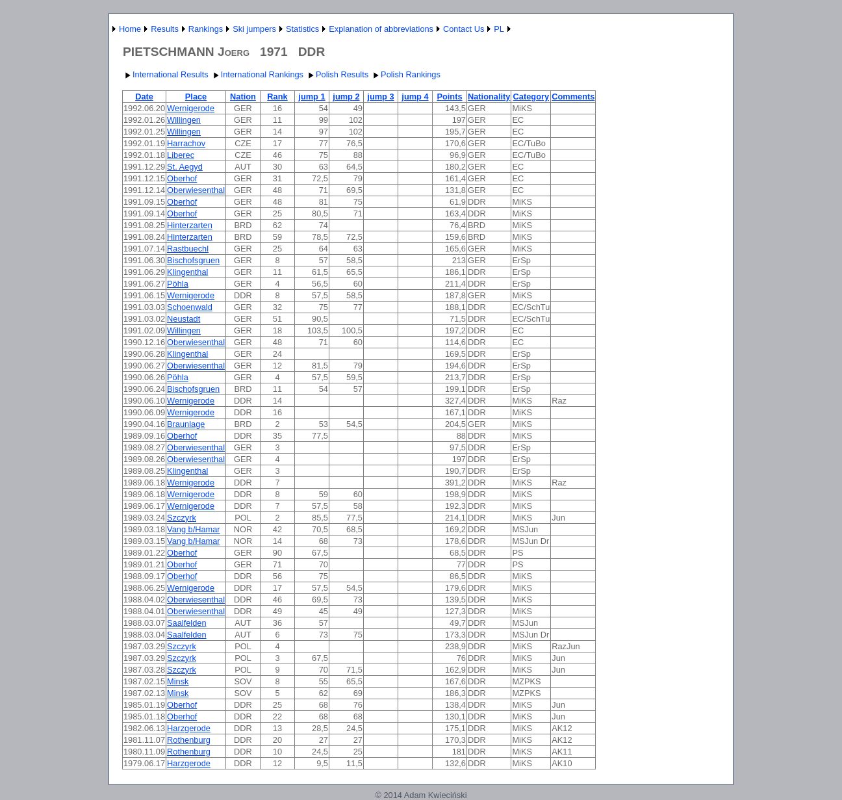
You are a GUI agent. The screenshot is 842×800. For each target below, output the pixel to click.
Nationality (489, 96)
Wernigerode (190, 108)
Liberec (180, 155)
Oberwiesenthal (196, 190)
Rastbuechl (188, 248)
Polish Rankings (405, 74)
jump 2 (346, 96)
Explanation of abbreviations (381, 29)
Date (144, 96)
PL (499, 29)
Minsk (177, 681)
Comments (573, 96)
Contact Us (463, 29)
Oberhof (182, 178)
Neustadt (183, 319)
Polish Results (336, 74)
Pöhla (177, 284)
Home (130, 29)
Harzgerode (188, 728)
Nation (243, 96)
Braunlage (186, 424)
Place (196, 96)
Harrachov (186, 143)
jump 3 (380, 96)
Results (165, 29)
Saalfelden (186, 623)
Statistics (302, 29)
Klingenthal (187, 272)
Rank (277, 96)
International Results (165, 74)
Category (531, 96)
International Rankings (256, 74)
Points (449, 96)
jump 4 (415, 96)
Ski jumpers (254, 29)
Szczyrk (181, 518)
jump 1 (311, 96)
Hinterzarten (189, 225)
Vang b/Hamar (193, 529)
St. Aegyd (185, 167)
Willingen (184, 120)
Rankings (205, 29)
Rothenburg (188, 740)
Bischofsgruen (193, 260)
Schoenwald (189, 307)
